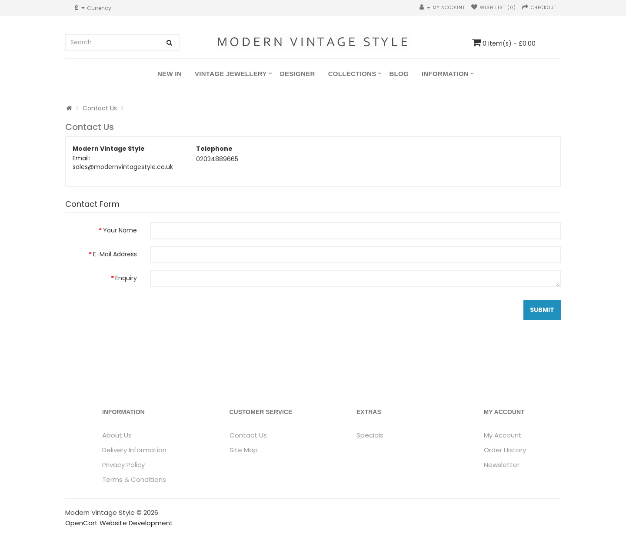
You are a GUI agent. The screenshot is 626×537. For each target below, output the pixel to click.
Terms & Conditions (134, 479)
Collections (352, 73)
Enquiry (126, 278)
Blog (399, 73)
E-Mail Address (115, 254)
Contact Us (100, 108)
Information (445, 73)
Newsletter (501, 464)
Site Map (244, 449)
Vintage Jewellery (231, 73)
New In (169, 73)
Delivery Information (134, 449)
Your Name (120, 230)
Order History (505, 449)
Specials (369, 435)
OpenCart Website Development (119, 522)
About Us (117, 435)
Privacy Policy (123, 464)
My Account (503, 435)
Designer (297, 73)
